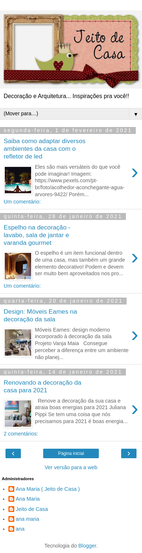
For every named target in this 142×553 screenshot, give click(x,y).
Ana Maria (28, 499)
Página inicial (71, 453)
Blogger (87, 546)
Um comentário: (22, 202)
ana (20, 529)
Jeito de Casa (32, 509)
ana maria (27, 519)
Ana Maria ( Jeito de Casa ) (48, 489)
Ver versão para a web (71, 467)
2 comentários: (21, 434)
